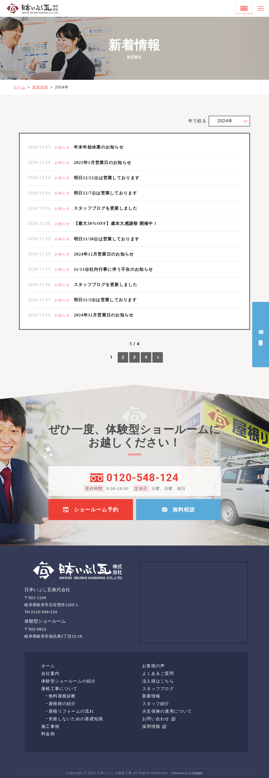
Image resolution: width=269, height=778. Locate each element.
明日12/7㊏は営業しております (105, 193)
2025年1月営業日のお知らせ (102, 162)
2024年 (225, 121)
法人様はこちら (158, 681)
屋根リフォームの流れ (71, 711)
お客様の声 (153, 666)
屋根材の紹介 (62, 703)
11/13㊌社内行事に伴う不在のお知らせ (113, 269)
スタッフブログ (158, 688)
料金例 (48, 734)
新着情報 (40, 87)
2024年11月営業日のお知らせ (104, 315)
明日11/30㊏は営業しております (106, 239)
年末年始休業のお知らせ (99, 147)
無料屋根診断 (62, 696)
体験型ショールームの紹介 (68, 681)
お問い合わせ (158, 719)
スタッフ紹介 (155, 703)
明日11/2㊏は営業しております (105, 300)
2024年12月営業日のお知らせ (104, 254)
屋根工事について (59, 688)
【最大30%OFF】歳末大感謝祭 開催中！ (116, 223)
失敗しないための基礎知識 (76, 719)
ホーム (19, 87)
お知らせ (62, 147)
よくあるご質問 (158, 673)
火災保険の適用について (167, 711)
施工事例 (50, 726)
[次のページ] (157, 357)
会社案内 (50, 673)
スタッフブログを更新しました (105, 208)
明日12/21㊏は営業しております (106, 178)
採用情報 (154, 726)
